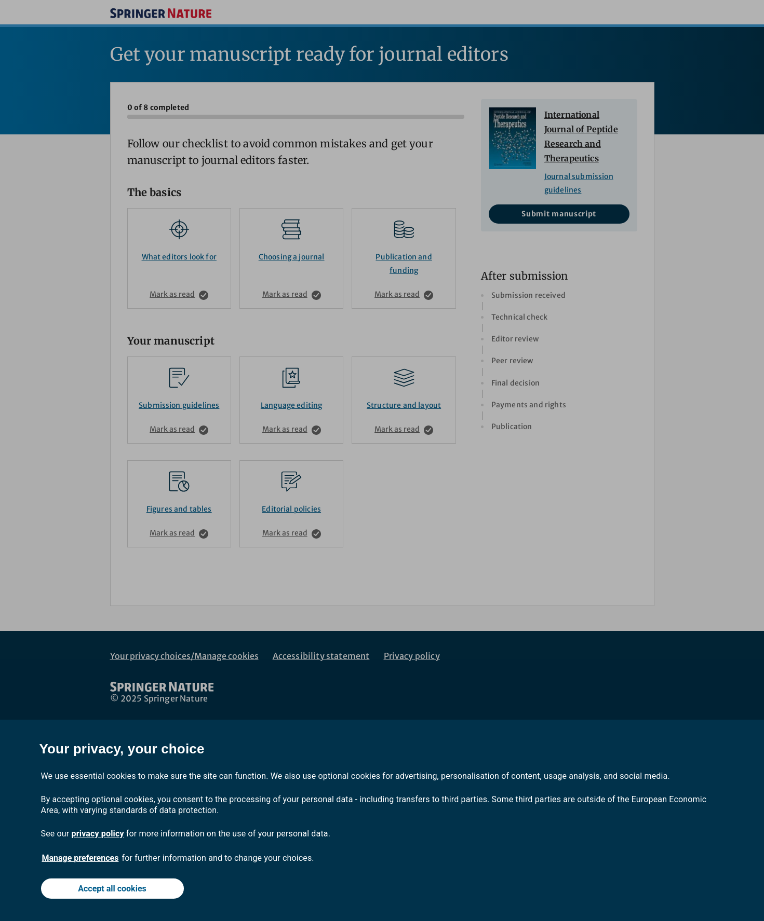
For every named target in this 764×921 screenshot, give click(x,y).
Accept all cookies (112, 888)
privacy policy (98, 833)
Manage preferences (80, 858)
